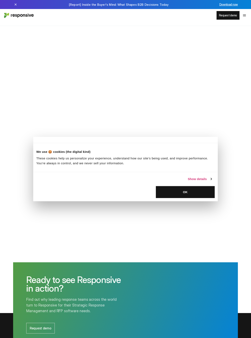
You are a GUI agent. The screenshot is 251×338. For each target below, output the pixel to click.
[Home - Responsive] (18, 15)
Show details (197, 179)
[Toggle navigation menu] (244, 15)
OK (185, 192)
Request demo (228, 15)
